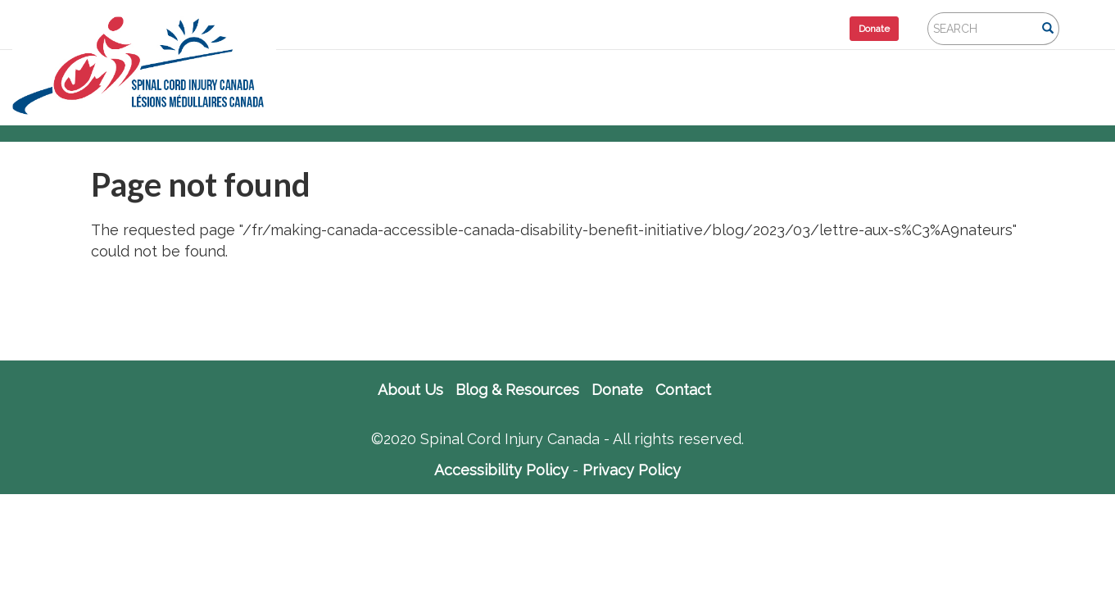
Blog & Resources (517, 390)
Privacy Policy (631, 470)
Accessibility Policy (501, 470)
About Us (410, 390)
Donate (874, 28)
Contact (683, 390)
